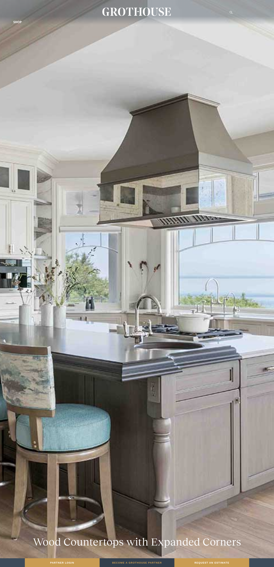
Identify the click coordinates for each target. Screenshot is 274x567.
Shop (17, 22)
